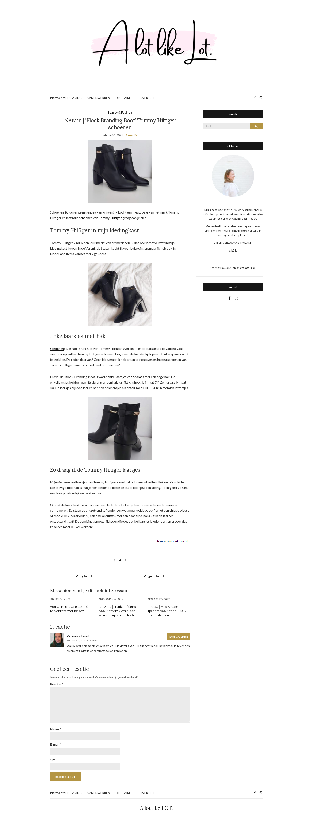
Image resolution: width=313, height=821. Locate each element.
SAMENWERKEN (98, 98)
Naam (55, 729)
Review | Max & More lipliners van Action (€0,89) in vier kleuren (168, 611)
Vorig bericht (85, 576)
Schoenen (57, 348)
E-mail (55, 744)
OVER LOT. (147, 98)
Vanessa (72, 636)
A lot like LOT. (156, 808)
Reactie (56, 684)
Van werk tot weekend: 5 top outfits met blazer (69, 609)
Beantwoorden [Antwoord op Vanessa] (178, 636)
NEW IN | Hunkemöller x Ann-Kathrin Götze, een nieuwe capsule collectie (117, 611)
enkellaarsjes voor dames (126, 377)
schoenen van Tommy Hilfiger (100, 218)
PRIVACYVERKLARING (66, 98)
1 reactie (131, 135)
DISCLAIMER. (125, 98)
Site (53, 760)
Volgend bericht (155, 576)
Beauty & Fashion (120, 112)
